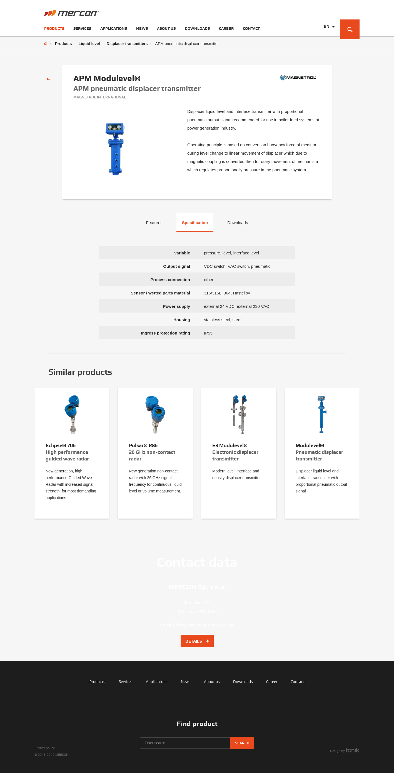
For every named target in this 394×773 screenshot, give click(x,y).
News (142, 28)
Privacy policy (44, 748)
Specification (195, 222)
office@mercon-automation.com (204, 625)
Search (242, 743)
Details (197, 641)
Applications (113, 28)
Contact (251, 28)
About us (166, 28)
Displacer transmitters (127, 43)
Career (226, 28)
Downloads (197, 28)
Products (54, 28)
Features (154, 222)
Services (82, 28)
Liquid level (89, 43)
